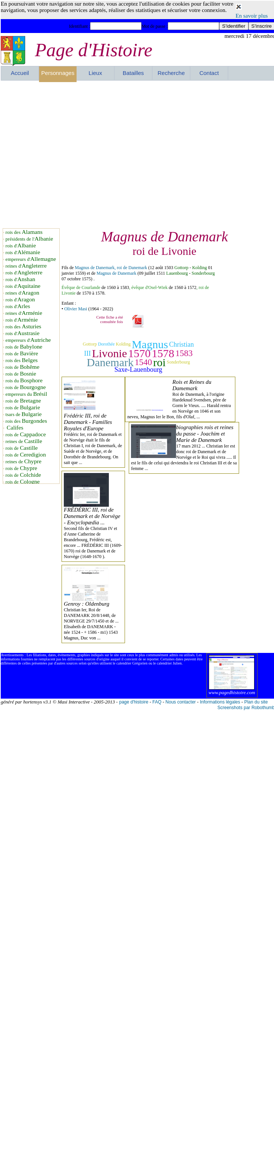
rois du (24, 380)
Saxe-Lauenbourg (138, 369)
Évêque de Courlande (81, 287)
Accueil (20, 73)
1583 (184, 353)
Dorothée (106, 344)
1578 (163, 353)
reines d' (26, 266)
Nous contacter (181, 702)
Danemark (110, 362)
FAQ (156, 702)
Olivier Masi (75, 308)
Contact (209, 73)
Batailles (133, 73)
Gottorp (181, 267)
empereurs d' (31, 259)
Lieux (95, 73)
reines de (24, 441)
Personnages (57, 73)
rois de (24, 347)
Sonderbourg (203, 273)
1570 (139, 353)
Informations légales (220, 702)
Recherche (171, 73)
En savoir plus (252, 16)
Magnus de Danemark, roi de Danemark (111, 267)
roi (159, 362)
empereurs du (26, 394)
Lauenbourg (177, 273)
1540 (143, 362)
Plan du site (256, 702)
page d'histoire (133, 702)
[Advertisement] (70, 154)
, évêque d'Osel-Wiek (148, 287)
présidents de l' (29, 239)
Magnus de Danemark (116, 273)
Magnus (150, 344)
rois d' (21, 245)
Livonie (109, 353)
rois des (24, 232)
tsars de (24, 414)
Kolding (199, 267)
